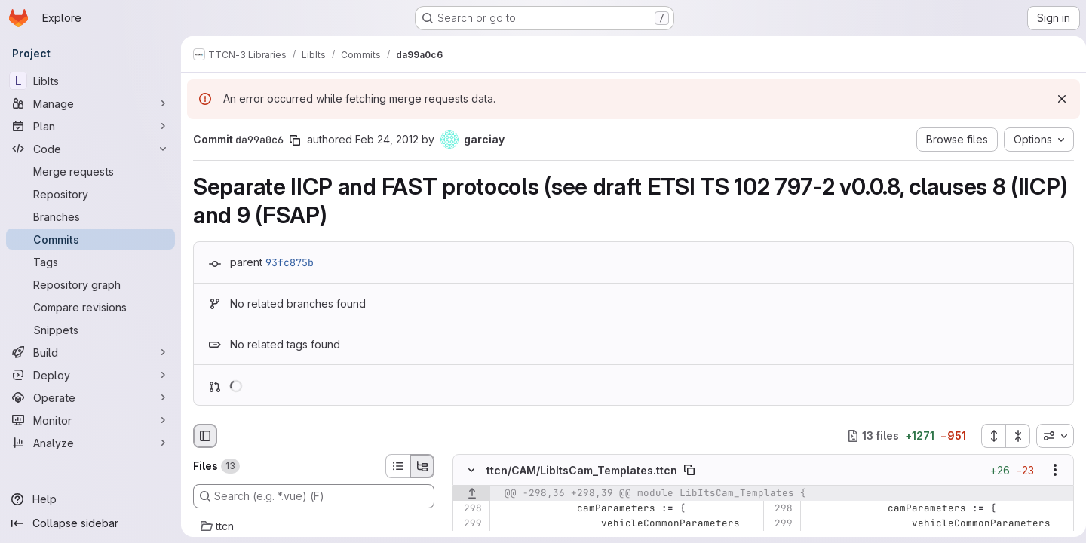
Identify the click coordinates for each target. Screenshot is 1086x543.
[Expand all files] (987, 436)
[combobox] (1049, 436)
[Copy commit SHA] (295, 140)
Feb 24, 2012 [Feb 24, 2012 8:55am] (387, 139)
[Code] (90, 148)
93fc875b (289, 262)
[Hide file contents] (471, 470)
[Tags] (90, 261)
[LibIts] (90, 80)
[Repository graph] (90, 284)
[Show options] (1049, 470)
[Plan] (90, 126)
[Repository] (90, 193)
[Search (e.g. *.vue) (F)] (313, 496)
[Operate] (90, 397)
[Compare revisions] (90, 307)
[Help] (90, 499)
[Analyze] (90, 442)
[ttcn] (314, 526)
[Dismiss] (1056, 99)
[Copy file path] (689, 470)
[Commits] (90, 239)
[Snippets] (90, 329)
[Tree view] (422, 466)
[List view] (397, 466)
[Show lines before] (471, 493)
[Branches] (90, 216)
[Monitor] (90, 420)
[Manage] (90, 103)
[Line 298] (469, 508)
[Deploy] (90, 374)
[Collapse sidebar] (90, 523)
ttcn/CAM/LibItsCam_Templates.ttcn (581, 470)
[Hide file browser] (205, 436)
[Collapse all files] (1012, 436)
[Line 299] (469, 523)
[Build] (90, 352)
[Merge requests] (90, 171)
